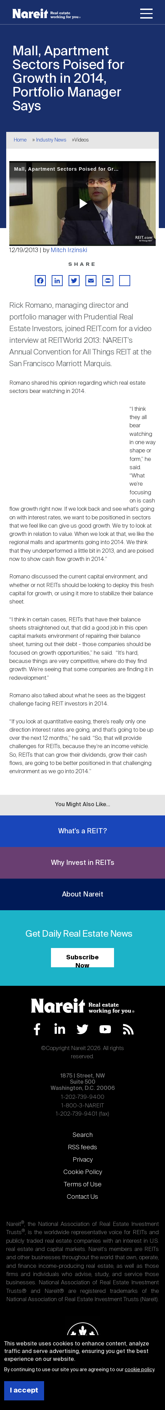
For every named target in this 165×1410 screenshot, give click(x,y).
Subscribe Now (82, 961)
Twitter (82, 1029)
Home (20, 140)
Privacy (83, 1160)
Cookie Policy (82, 1172)
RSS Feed (128, 1029)
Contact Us (82, 1197)
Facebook (37, 1029)
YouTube (105, 1029)
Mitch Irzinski (69, 250)
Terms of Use (83, 1185)
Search (83, 1135)
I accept (24, 1390)
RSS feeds (82, 1147)
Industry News (51, 140)
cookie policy (139, 1369)
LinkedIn (60, 1029)
